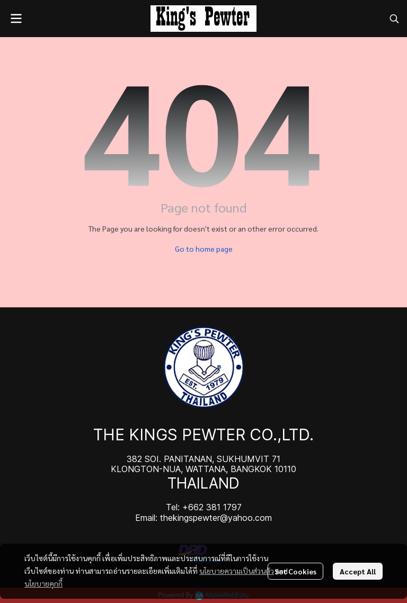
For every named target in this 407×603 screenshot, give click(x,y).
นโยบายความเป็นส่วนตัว (236, 570)
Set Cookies (295, 571)
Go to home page (204, 248)
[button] (394, 18)
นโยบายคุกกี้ (43, 583)
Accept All (358, 571)
